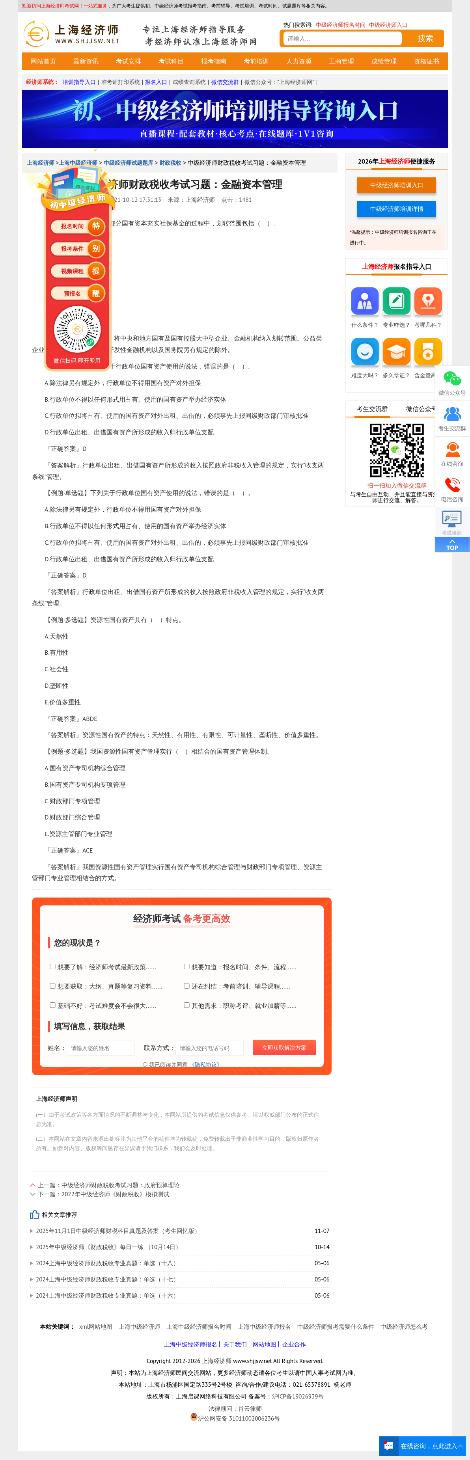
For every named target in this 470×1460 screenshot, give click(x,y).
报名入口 (156, 82)
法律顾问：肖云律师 (235, 1409)
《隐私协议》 (205, 1064)
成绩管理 (384, 61)
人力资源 (298, 61)
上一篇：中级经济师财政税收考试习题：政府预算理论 (109, 1185)
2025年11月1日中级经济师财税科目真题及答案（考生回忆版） (118, 1231)
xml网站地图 (95, 1326)
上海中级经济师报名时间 (198, 1326)
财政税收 (170, 162)
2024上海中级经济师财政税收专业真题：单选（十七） (107, 1279)
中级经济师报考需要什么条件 (335, 1326)
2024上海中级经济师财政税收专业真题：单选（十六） (107, 1295)
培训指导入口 (79, 82)
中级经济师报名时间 (341, 24)
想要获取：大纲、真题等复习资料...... (105, 986)
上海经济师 (200, 199)
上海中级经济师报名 (264, 1326)
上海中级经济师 (139, 1326)
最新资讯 (86, 61)
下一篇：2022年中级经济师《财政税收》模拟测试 (103, 1194)
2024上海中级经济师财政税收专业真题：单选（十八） (107, 1263)
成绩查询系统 (189, 82)
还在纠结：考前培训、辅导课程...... (236, 986)
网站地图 (264, 1344)
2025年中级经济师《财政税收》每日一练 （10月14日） (108, 1247)
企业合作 (294, 1344)
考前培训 (256, 61)
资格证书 (426, 61)
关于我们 (235, 1344)
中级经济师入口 (388, 24)
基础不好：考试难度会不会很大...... (102, 1005)
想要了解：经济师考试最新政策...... (102, 967)
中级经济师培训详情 (396, 208)
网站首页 (43, 61)
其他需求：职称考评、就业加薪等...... (239, 1005)
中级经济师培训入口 (396, 185)
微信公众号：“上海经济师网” (279, 82)
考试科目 (171, 61)
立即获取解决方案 (284, 1047)
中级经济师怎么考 (404, 1326)
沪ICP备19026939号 (298, 1396)
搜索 (425, 38)
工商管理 (341, 61)
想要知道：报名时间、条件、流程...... (239, 967)
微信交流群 (225, 82)
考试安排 (128, 61)
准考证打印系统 (120, 82)
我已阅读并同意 (181, 1064)
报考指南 (213, 61)
